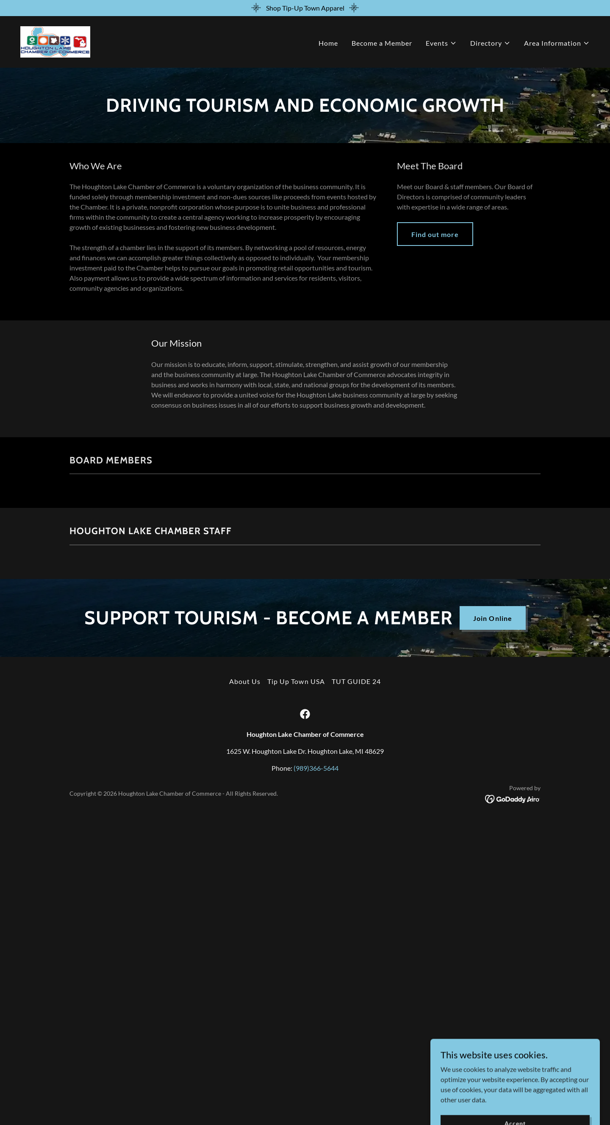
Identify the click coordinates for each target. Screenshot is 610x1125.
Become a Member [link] (382, 43)
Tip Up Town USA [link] (295, 681)
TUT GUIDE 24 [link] (356, 681)
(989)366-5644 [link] (316, 768)
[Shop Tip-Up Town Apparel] (305, 8)
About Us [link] (245, 681)
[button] (441, 43)
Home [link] (328, 43)
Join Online (492, 618)
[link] (55, 41)
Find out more (435, 234)
